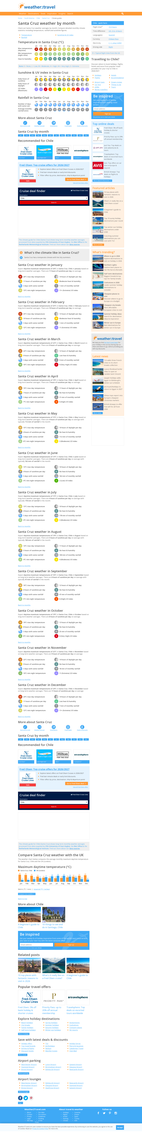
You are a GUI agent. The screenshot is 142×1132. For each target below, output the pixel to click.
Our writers (42, 1115)
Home (20, 18)
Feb (27, 135)
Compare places (75, 1028)
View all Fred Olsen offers (80, 183)
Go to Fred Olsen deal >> (76, 180)
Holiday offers (26, 1044)
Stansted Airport (27, 1068)
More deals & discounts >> (102, 181)
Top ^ (20, 1104)
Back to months (24, 297)
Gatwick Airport (75, 1065)
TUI (46, 1044)
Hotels (113, 75)
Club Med (73, 1052)
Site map (30, 1121)
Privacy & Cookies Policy (40, 1129)
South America (29, 18)
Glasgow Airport (75, 1068)
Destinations (33, 13)
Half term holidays (28, 1031)
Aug (62, 135)
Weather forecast (39, 126)
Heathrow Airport (52, 1089)
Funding (41, 1119)
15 (43, 877)
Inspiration (52, 13)
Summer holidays (52, 1026)
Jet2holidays (50, 1047)
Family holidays (27, 1028)
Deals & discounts (82, 126)
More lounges (24, 1093)
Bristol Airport (27, 1070)
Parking (65, 1119)
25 (26, 875)
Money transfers (101, 89)
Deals (43, 13)
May (44, 135)
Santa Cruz (46, 18)
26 (20, 874)
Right (111, 47)
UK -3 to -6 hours (115, 31)
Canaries (77, 1113)
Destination (24, 196)
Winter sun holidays (53, 1031)
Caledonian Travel (76, 1049)
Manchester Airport (29, 1065)
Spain (76, 1117)
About (29, 1113)
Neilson (48, 1049)
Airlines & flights (27, 1049)
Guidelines (41, 1117)
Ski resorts (73, 1031)
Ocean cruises (116, 82)
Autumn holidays (52, 1028)
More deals (23, 1056)
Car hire (98, 85)
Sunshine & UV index (65, 35)
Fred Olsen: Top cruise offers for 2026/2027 (44, 165)
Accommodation (117, 78)
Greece (76, 1115)
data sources (74, 245)
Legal (29, 1119)
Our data (41, 1113)
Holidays (98, 75)
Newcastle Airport (76, 1070)
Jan (21, 135)
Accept (120, 1127)
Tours (113, 87)
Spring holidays (51, 1023)
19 (37, 876)
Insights (62, 13)
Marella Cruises (51, 1052)
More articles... (98, 245)
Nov (80, 135)
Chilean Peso (114, 39)
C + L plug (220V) (115, 43)
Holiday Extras (75, 1044)
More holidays (24, 1035)
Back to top (22, 899)
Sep (68, 135)
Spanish (112, 35)
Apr (38, 135)
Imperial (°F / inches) (42, 890)
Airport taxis (100, 82)
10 (34, 879)
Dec (86, 135)
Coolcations (74, 1026)
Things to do (116, 85)
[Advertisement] (91, 6)
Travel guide (68, 126)
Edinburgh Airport (52, 1070)
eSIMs (97, 87)
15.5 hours (113, 27)
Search (70, 13)
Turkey (76, 1119)
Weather (22, 13)
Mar (32, 135)
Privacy (29, 1117)
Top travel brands (28, 1047)
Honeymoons (74, 1023)
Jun (50, 135)
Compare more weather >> (27, 895)
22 (31, 875)
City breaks (25, 1026)
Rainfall (24, 37)
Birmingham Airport (53, 1068)
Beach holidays (27, 1023)
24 (85, 875)
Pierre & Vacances (76, 1047)
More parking (23, 1074)
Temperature (26, 35)
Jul (56, 135)
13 (40, 878)
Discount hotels (27, 1052)
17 (46, 877)
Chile (38, 18)
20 (52, 876)
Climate (65, 1121)
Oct (74, 135)
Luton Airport (50, 1065)
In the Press (38, 1122)
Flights (97, 78)
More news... (97, 413)
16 (67, 877)
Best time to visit (25, 126)
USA (75, 1121)
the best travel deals (111, 343)
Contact (29, 1115)
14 (61, 878)
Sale (27, 181)
